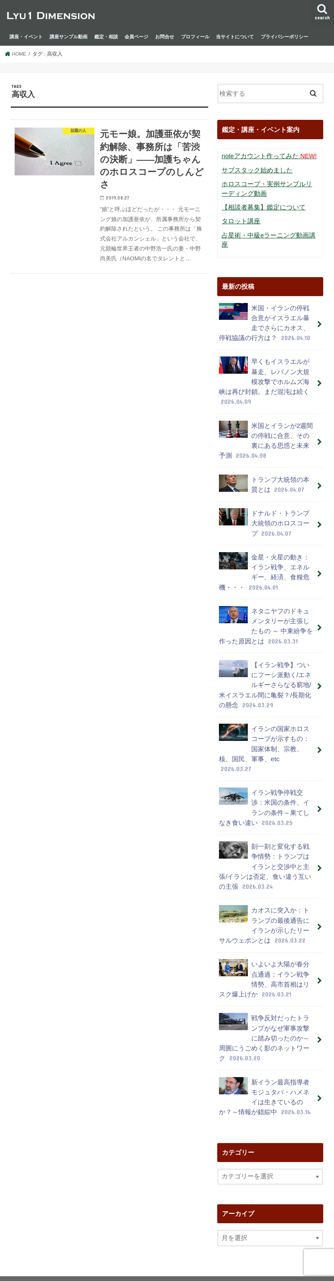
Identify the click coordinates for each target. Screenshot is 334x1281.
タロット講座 (240, 219)
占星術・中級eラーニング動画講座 (268, 232)
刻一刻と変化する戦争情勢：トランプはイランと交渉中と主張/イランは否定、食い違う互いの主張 (265, 820)
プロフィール (195, 36)
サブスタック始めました (255, 169)
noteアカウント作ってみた (266, 156)
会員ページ (136, 36)
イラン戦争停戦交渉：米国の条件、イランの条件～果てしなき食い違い (264, 764)
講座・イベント (26, 36)
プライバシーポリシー (284, 36)
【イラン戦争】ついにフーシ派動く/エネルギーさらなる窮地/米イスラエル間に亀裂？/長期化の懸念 (265, 655)
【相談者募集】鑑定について (261, 205)
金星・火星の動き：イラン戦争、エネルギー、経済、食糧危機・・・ (264, 548)
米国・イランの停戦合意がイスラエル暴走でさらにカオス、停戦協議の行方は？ (265, 309)
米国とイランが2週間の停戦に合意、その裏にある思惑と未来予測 (266, 422)
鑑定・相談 (106, 36)
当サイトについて (235, 36)
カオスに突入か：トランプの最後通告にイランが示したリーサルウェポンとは (264, 876)
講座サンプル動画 (68, 36)
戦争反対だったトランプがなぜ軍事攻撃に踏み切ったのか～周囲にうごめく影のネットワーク (264, 984)
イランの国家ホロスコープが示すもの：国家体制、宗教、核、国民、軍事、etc (266, 712)
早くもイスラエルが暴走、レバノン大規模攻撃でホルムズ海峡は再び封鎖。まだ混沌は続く (264, 365)
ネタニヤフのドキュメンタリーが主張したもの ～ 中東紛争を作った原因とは (266, 599)
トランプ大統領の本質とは (264, 463)
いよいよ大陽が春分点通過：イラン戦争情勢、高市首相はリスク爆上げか (264, 928)
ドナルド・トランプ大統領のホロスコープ (264, 501)
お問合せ (164, 36)
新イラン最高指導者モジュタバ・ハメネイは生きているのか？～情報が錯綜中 (265, 1040)
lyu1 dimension (75, 1267)
